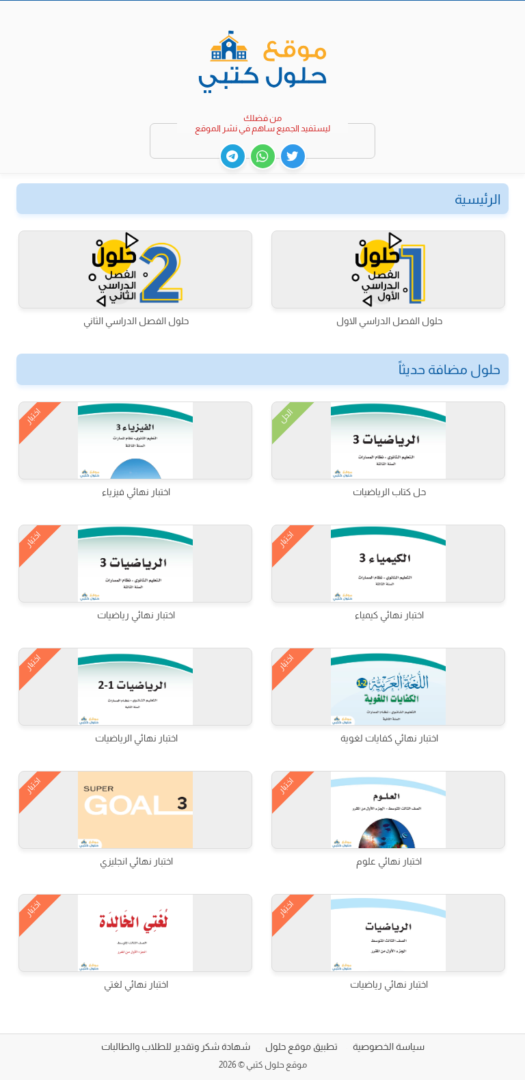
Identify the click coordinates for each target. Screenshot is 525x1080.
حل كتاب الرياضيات (389, 491)
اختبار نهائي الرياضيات (136, 738)
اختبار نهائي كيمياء (389, 614)
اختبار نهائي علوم (389, 861)
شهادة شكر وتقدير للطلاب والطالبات (175, 1046)
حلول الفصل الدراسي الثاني (136, 320)
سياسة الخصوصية (389, 1046)
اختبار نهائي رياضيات (136, 614)
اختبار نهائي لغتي (136, 984)
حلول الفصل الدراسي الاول (389, 320)
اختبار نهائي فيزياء (136, 491)
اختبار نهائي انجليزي (136, 861)
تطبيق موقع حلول (301, 1046)
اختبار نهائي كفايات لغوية (389, 738)
